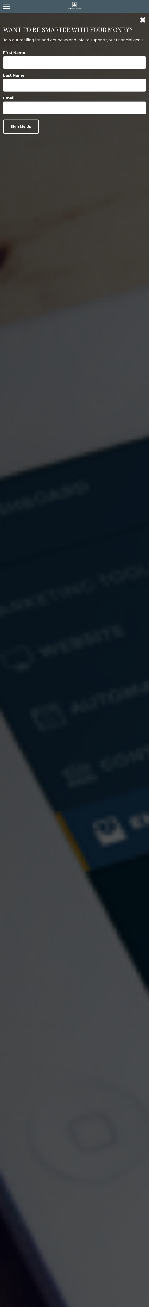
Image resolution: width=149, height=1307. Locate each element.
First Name (14, 52)
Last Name (14, 75)
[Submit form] (21, 127)
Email (8, 98)
